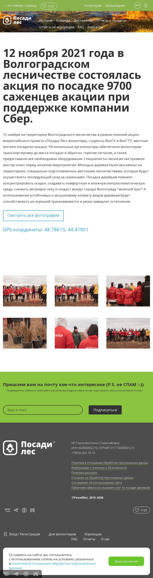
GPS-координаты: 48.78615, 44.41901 (45, 229)
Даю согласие (126, 561)
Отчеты (89, 539)
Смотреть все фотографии (33, 215)
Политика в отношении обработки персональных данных (110, 463)
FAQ (81, 27)
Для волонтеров (62, 534)
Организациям (115, 5)
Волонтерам (92, 5)
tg (15, 510)
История (46, 21)
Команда (63, 21)
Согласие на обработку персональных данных (102, 478)
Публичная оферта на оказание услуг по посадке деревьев (111, 487)
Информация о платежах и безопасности (99, 468)
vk (7, 510)
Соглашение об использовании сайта (97, 483)
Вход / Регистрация (24, 534)
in (24, 510)
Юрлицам (93, 534)
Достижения (83, 21)
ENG (137, 5)
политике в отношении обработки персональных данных (52, 565)
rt (31, 510)
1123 (51, 6)
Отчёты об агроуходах (56, 27)
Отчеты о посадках (112, 21)
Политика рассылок (84, 473)
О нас (105, 539)
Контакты (95, 27)
